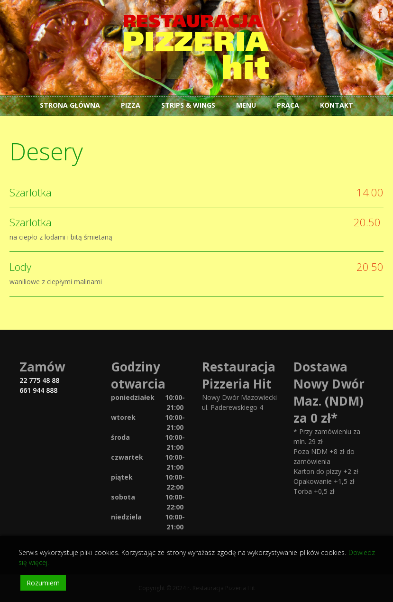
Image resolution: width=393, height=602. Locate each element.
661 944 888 (38, 390)
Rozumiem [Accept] (43, 582)
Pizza (130, 105)
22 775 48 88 (39, 380)
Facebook (379, 13)
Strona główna (70, 105)
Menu (246, 105)
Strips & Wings (188, 105)
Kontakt (336, 105)
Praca (288, 105)
